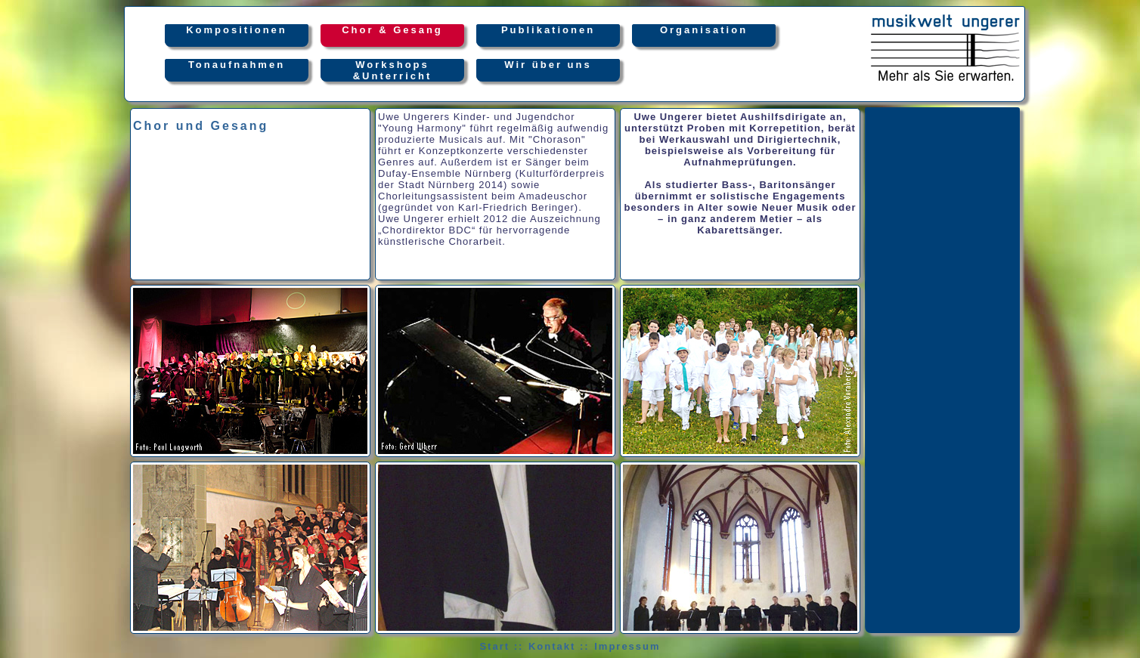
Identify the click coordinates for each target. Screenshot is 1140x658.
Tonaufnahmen (236, 70)
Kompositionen (236, 35)
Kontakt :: (559, 646)
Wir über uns (547, 70)
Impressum (627, 646)
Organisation (704, 35)
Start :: (501, 646)
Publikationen (548, 35)
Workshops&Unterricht (392, 70)
